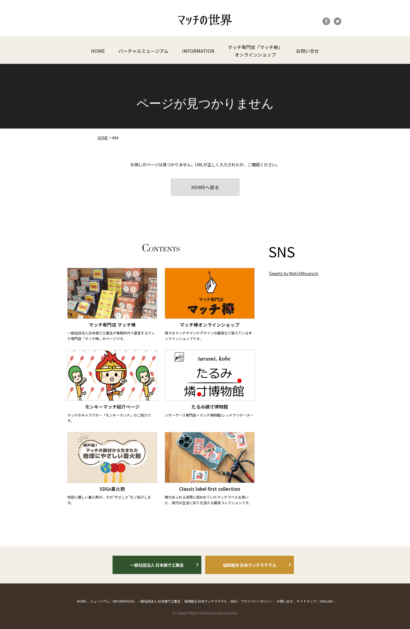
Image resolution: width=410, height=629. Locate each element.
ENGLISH (326, 601)
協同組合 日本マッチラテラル (249, 565)
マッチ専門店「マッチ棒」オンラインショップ (255, 51)
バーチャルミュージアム (143, 50)
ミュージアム (99, 601)
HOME (98, 50)
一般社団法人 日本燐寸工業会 (157, 565)
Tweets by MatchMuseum (293, 273)
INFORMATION (198, 50)
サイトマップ (306, 601)
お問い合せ (307, 50)
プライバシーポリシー (257, 601)
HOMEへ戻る (205, 187)
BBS (234, 601)
